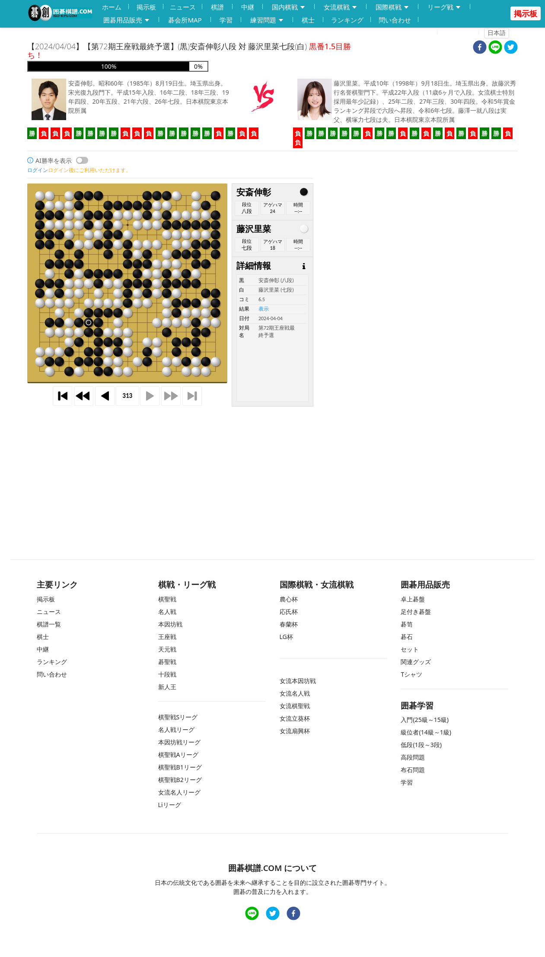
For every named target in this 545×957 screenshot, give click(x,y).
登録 (425, 33)
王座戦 (167, 637)
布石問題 (413, 770)
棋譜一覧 (49, 624)
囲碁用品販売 (126, 20)
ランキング (347, 20)
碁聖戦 (167, 662)
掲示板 (146, 7)
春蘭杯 (289, 624)
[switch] (82, 160)
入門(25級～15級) (424, 719)
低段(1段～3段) (421, 745)
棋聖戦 (167, 599)
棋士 (308, 20)
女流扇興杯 (295, 731)
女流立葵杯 (295, 718)
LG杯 (286, 637)
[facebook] (480, 48)
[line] (495, 48)
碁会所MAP (184, 20)
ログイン (461, 33)
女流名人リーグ (179, 792)
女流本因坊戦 (298, 681)
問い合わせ (395, 20)
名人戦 (167, 611)
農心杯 (289, 599)
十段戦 (167, 674)
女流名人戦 (295, 693)
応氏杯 (289, 611)
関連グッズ (416, 662)
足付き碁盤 (416, 611)
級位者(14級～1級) (426, 732)
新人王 (167, 687)
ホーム (111, 7)
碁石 (407, 637)
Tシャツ (411, 674)
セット (410, 649)
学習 (226, 20)
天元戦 (167, 649)
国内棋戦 (289, 7)
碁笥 (407, 624)
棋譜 (217, 7)
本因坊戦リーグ (179, 742)
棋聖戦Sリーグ (178, 717)
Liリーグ (169, 805)
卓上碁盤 (413, 599)
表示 (263, 309)
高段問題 (413, 757)
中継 (247, 7)
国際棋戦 (392, 7)
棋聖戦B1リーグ (180, 767)
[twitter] (511, 48)
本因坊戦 (170, 624)
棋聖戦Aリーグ (178, 754)
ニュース (183, 7)
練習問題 (267, 20)
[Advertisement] (272, 467)
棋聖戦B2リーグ (180, 780)
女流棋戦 (340, 7)
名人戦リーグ (176, 729)
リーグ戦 (444, 7)
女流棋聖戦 (295, 706)
